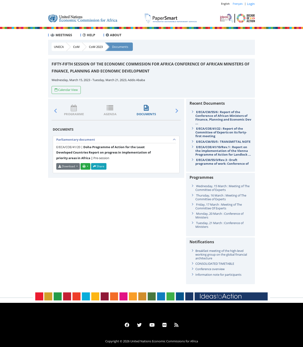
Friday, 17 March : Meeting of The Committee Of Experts (218, 206)
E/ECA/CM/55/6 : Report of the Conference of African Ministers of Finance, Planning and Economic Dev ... (223, 117)
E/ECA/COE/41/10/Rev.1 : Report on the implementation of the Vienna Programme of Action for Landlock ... (223, 151)
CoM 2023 (96, 47)
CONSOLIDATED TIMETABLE (214, 263)
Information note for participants (218, 274)
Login (251, 4)
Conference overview (210, 269)
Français (238, 3)
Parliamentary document (75, 139)
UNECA (59, 47)
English (225, 3)
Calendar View (66, 90)
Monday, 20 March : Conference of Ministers (219, 215)
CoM (76, 47)
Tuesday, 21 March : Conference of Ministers (219, 225)
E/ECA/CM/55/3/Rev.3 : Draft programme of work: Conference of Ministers (222, 163)
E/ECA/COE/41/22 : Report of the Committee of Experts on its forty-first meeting (221, 132)
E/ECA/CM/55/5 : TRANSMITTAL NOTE (223, 142)
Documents (120, 47)
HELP (89, 35)
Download (67, 166)
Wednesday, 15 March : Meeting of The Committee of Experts (222, 188)
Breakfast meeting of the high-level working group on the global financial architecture (221, 254)
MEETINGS (61, 35)
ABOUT (113, 35)
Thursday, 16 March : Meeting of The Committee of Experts (220, 197)
